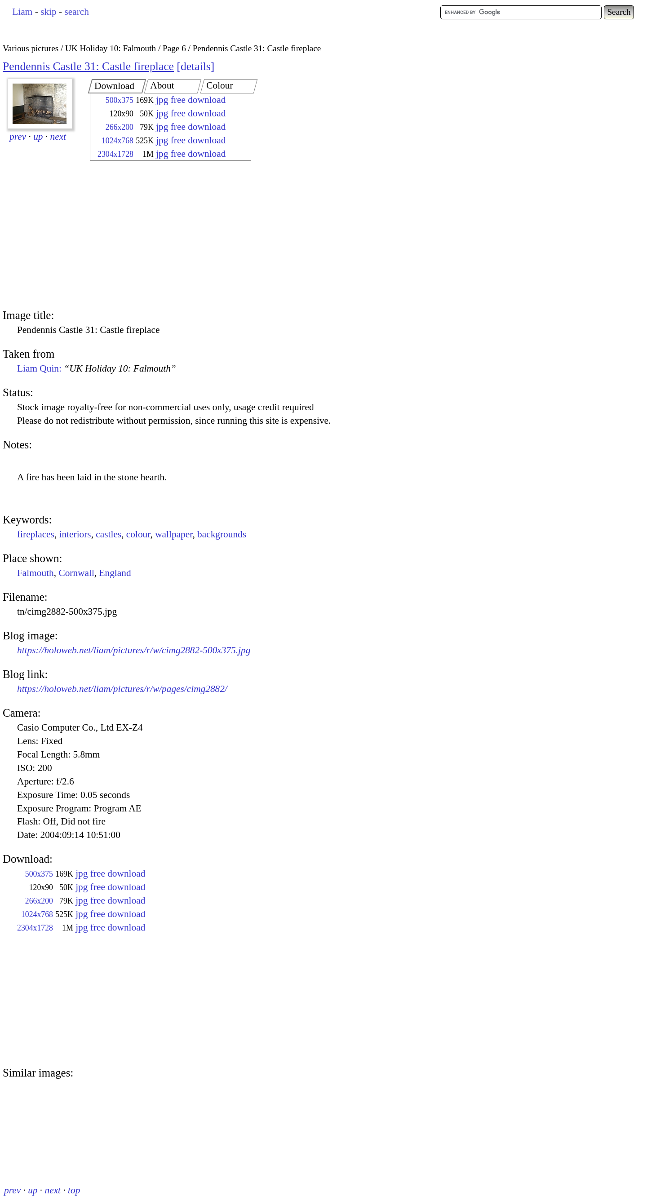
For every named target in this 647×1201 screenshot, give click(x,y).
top (74, 1190)
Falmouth (35, 572)
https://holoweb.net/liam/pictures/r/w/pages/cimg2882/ (122, 688)
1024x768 (117, 140)
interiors (75, 534)
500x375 (119, 100)
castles (108, 534)
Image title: (28, 315)
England (115, 572)
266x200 (119, 127)
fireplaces (35, 534)
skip (48, 11)
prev (17, 136)
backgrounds (221, 534)
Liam (22, 11)
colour (138, 534)
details (196, 66)
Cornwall (76, 572)
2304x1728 (115, 154)
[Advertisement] (162, 236)
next (58, 136)
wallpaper (173, 534)
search (76, 11)
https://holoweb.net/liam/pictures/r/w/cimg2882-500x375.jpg (133, 650)
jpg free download (191, 99)
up (38, 136)
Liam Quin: (96, 368)
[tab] (117, 86)
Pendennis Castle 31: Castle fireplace (88, 66)
